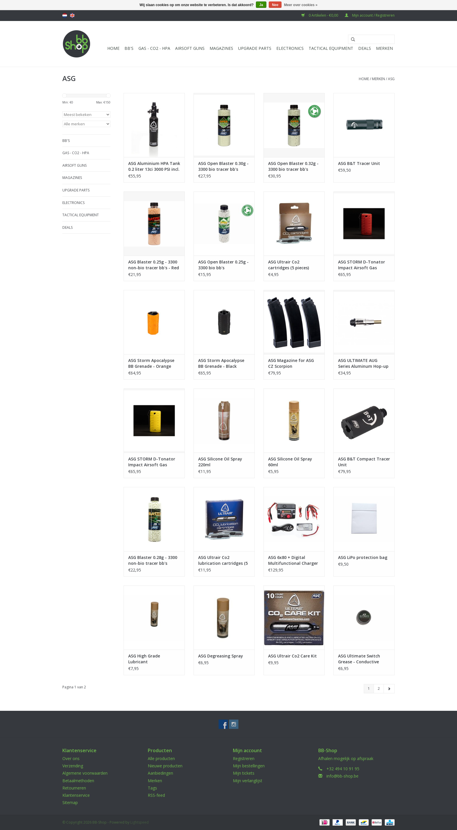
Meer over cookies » (301, 5)
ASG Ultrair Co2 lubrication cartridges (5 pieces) (223, 560)
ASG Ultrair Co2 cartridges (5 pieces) (288, 264)
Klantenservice (76, 795)
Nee (275, 5)
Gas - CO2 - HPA (154, 48)
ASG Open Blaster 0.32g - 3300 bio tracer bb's (293, 166)
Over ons (71, 758)
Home (113, 48)
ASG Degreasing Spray (220, 656)
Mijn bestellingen (249, 766)
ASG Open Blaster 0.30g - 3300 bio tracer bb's (223, 166)
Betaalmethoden (78, 780)
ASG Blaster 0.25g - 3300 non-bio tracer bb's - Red (153, 264)
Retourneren (74, 788)
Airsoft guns (190, 48)
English (72, 15)
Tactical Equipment (331, 48)
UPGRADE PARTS (254, 48)
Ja (261, 5)
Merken (384, 48)
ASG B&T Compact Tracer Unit (364, 461)
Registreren (243, 758)
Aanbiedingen (160, 773)
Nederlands (64, 15)
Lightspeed (139, 822)
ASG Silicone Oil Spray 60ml (290, 461)
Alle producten (161, 758)
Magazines (221, 48)
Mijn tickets (243, 773)
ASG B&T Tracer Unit (359, 163)
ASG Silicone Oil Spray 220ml (220, 461)
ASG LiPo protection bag (362, 557)
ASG (391, 78)
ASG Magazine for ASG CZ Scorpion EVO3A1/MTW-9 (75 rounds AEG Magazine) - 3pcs (292, 363)
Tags (152, 788)
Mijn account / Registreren (370, 15)
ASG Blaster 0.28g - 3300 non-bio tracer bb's (152, 560)
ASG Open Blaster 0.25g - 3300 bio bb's (223, 264)
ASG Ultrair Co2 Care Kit (292, 656)
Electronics (290, 48)
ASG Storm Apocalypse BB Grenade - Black (221, 363)
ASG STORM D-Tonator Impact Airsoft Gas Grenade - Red (361, 265)
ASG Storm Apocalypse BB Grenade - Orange (151, 363)
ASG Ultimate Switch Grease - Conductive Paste (359, 659)
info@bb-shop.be (342, 776)
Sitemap (70, 802)
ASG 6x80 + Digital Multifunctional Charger (293, 560)
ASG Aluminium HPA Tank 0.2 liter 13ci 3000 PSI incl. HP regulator (154, 166)
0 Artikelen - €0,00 (320, 15)
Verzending (72, 766)
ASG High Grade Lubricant (144, 658)
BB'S (128, 48)
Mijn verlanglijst (247, 780)
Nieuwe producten (165, 766)
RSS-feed (156, 795)
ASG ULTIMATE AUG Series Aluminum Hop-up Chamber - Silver (363, 363)
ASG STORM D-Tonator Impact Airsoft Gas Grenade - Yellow (151, 462)
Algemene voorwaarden (85, 773)
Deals (364, 48)
